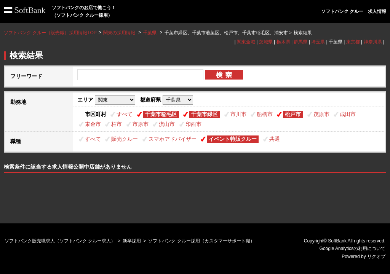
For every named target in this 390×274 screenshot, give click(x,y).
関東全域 (246, 42)
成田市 (348, 114)
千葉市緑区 (204, 114)
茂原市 (321, 114)
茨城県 (266, 42)
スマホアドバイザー (173, 139)
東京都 (353, 42)
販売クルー (124, 139)
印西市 (193, 124)
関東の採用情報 (119, 32)
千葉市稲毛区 (161, 114)
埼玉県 (318, 42)
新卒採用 (132, 241)
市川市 (238, 114)
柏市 (116, 124)
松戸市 (293, 114)
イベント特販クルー (233, 139)
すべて (125, 114)
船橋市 (265, 114)
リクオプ (376, 256)
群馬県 (300, 42)
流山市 (167, 124)
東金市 (93, 124)
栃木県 (283, 42)
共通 (274, 139)
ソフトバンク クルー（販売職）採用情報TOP (50, 32)
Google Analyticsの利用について (352, 248)
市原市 (141, 124)
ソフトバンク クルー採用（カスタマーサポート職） (201, 241)
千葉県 (150, 32)
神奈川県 (373, 42)
